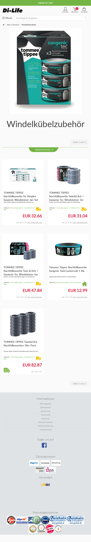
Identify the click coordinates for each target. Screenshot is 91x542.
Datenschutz (45, 411)
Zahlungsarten (45, 407)
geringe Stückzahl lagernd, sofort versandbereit (68, 282)
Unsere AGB (45, 415)
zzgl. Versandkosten (34, 222)
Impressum (46, 418)
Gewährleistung (45, 430)
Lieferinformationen (45, 422)
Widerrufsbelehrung (45, 426)
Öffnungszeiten (45, 404)
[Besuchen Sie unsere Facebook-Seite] (45, 446)
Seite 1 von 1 (79, 142)
